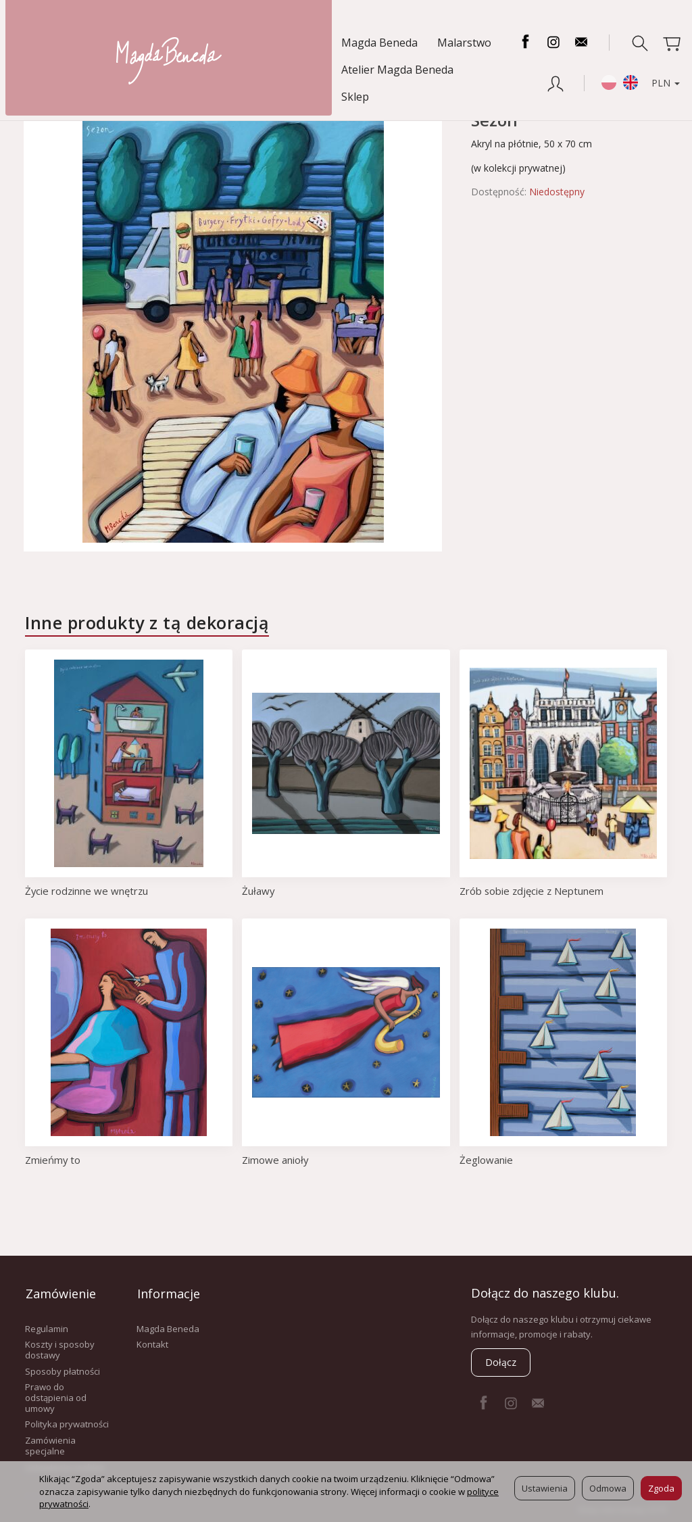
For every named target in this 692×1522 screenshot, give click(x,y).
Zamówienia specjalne (50, 1444)
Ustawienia (545, 1488)
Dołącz (500, 1362)
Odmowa (607, 1488)
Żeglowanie (486, 1160)
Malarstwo (146, 42)
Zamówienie (60, 1293)
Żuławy (258, 891)
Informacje (168, 1293)
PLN (657, 72)
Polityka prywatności (67, 1423)
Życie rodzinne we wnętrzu (87, 891)
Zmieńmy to (53, 1160)
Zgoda (661, 1488)
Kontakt (152, 1343)
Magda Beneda (61, 42)
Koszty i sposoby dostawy (60, 1348)
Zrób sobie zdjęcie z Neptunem (533, 891)
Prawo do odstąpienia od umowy (55, 1396)
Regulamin (46, 1327)
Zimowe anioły (275, 1160)
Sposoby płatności (62, 1370)
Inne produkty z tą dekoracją (147, 622)
